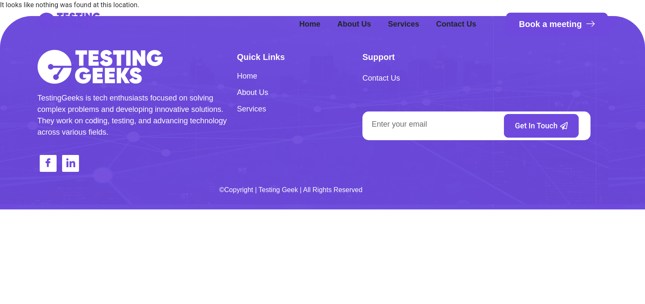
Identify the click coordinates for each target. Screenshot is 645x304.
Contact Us (456, 24)
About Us (354, 24)
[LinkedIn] (70, 163)
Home (309, 24)
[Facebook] (48, 163)
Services (403, 24)
